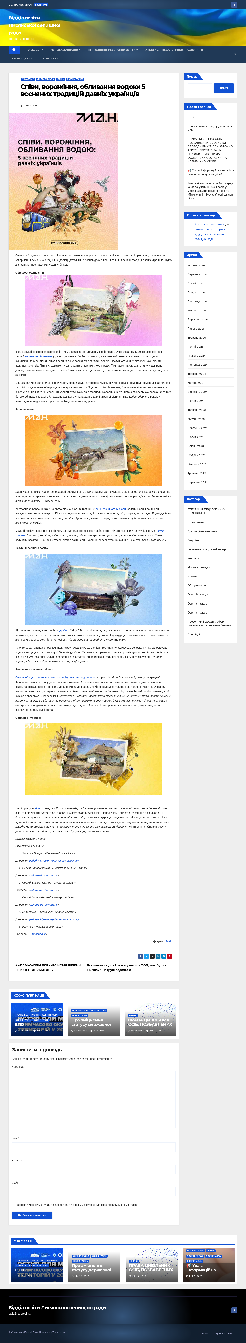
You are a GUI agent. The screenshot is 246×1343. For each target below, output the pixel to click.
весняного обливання (38, 356)
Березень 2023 (198, 428)
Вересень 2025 (198, 319)
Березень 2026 (198, 274)
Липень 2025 (196, 328)
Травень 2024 (197, 373)
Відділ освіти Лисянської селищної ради (34, 25)
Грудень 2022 (197, 455)
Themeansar (59, 1332)
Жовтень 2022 (197, 464)
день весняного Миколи (110, 509)
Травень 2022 (197, 473)
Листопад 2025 (198, 301)
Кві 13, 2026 (139, 1276)
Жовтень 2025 (197, 310)
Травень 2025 (197, 337)
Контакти (52, 58)
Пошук (192, 76)
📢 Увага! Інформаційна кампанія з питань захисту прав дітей (206, 1272)
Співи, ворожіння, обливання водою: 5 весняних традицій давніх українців (82, 90)
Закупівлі (194, 540)
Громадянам (23, 58)
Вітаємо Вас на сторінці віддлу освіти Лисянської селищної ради (210, 234)
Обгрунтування (197, 585)
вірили (39, 808)
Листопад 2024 (198, 364)
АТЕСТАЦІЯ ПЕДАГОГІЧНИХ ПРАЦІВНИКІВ (174, 49)
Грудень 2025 (197, 292)
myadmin (40, 1030)
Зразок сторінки (224, 1333)
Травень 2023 (197, 410)
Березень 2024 (198, 391)
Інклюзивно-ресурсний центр (113, 49)
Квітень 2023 (196, 419)
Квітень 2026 (196, 265)
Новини (60, 79)
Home (205, 1333)
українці (64, 630)
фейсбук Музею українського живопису (53, 860)
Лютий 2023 (196, 437)
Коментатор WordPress (210, 224)
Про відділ (33, 49)
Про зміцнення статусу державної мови (91, 1024)
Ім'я (15, 1138)
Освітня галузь (23, 1020)
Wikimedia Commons (43, 875)
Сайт (15, 1182)
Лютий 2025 (196, 346)
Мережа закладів (66, 49)
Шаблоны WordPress (20, 1332)
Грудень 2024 (197, 355)
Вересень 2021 (197, 482)
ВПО (19, 1024)
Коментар (19, 1066)
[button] (235, 54)
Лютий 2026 (196, 283)
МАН (169, 941)
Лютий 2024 (196, 400)
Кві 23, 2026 (25, 1276)
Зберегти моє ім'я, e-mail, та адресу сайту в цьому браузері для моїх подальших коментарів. (76, 1204)
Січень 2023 (196, 446)
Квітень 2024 (196, 382)
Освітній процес (75, 79)
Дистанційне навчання (202, 531)
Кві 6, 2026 (195, 1276)
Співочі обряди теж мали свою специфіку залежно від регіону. (55, 677)
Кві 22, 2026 (82, 1276)
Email (17, 1160)
